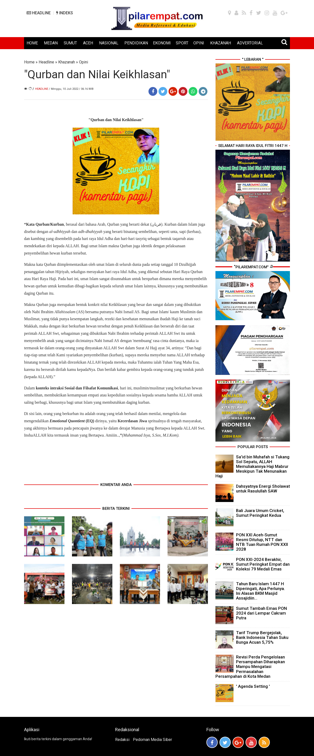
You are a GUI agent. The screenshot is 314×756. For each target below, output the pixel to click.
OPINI (198, 43)
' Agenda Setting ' (253, 686)
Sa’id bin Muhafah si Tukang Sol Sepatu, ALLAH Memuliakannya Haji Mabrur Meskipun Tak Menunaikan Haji (252, 466)
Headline (46, 62)
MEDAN (51, 43)
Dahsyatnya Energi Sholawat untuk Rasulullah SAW (263, 488)
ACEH (88, 43)
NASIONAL (108, 43)
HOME (32, 43)
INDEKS (64, 13)
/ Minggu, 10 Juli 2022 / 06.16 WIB (71, 89)
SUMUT (70, 43)
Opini (83, 62)
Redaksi (122, 739)
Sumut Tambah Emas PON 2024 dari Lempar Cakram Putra (261, 613)
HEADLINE (39, 13)
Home (29, 62)
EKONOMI (162, 43)
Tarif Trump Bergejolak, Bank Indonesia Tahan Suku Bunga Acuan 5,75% (262, 637)
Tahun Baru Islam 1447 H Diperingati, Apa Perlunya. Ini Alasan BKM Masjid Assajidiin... (260, 591)
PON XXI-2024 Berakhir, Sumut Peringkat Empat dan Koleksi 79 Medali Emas (263, 564)
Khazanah (66, 62)
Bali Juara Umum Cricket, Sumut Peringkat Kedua (260, 513)
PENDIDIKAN (136, 43)
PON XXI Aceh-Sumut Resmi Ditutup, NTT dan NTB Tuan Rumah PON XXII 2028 (262, 542)
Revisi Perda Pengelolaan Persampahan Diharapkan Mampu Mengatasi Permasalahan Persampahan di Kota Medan (250, 666)
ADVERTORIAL (250, 43)
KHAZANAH (220, 43)
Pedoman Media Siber (152, 739)
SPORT (182, 43)
